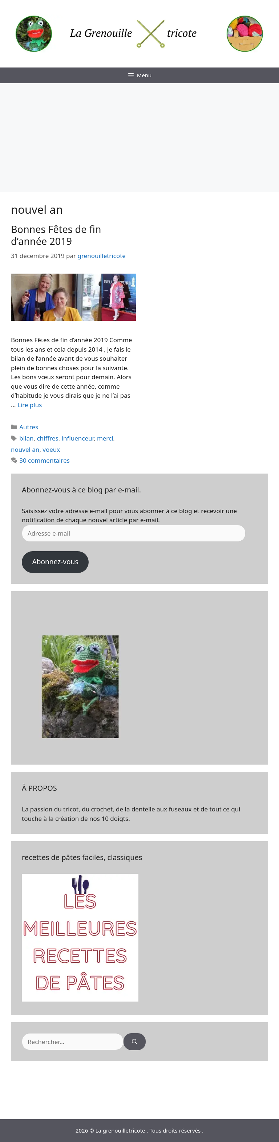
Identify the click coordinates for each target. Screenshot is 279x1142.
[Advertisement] (139, 137)
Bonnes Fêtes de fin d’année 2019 (56, 234)
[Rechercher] (135, 1042)
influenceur (78, 438)
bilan (26, 438)
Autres (28, 427)
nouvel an (25, 449)
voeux (51, 449)
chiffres (47, 438)
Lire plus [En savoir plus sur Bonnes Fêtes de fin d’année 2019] (29, 405)
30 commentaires (44, 460)
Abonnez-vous (55, 561)
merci (105, 438)
